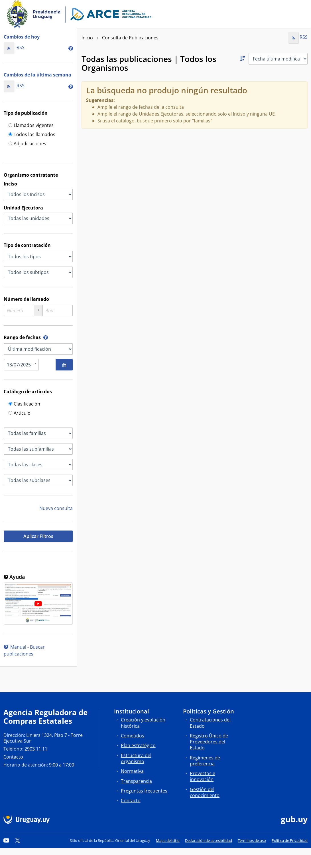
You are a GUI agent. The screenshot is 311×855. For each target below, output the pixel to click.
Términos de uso (252, 840)
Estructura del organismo (136, 758)
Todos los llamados (32, 135)
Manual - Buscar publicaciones (24, 650)
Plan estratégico (138, 745)
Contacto (13, 757)
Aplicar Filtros (38, 536)
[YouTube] (6, 840)
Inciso (10, 184)
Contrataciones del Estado (210, 723)
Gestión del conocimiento (204, 792)
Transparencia (136, 781)
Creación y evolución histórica (143, 723)
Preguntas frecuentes (144, 791)
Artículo (20, 413)
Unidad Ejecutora (23, 208)
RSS (14, 47)
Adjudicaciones (27, 144)
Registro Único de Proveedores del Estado (209, 742)
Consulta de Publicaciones (130, 38)
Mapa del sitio (168, 840)
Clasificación (24, 404)
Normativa (132, 771)
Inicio (87, 38)
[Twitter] (18, 840)
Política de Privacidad (290, 840)
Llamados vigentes (31, 125)
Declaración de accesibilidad (208, 840)
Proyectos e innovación (202, 776)
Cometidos (132, 736)
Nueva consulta (56, 508)
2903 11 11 (36, 749)
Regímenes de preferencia (205, 761)
